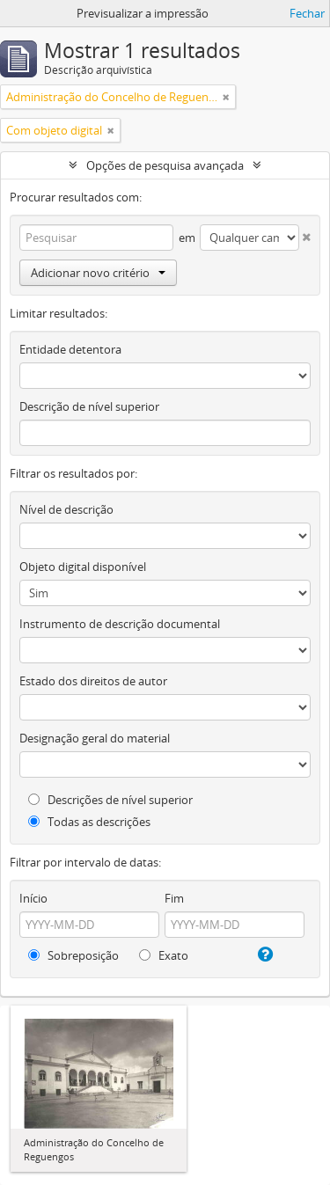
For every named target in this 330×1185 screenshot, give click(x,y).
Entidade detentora (70, 349)
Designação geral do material (94, 738)
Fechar (307, 13)
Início (33, 898)
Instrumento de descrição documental (119, 624)
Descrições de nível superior (110, 800)
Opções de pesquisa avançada (165, 165)
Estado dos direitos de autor (93, 681)
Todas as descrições (89, 822)
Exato (163, 955)
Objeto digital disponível (82, 566)
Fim (174, 898)
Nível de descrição (66, 509)
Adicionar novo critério (98, 273)
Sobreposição (73, 955)
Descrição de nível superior (89, 406)
